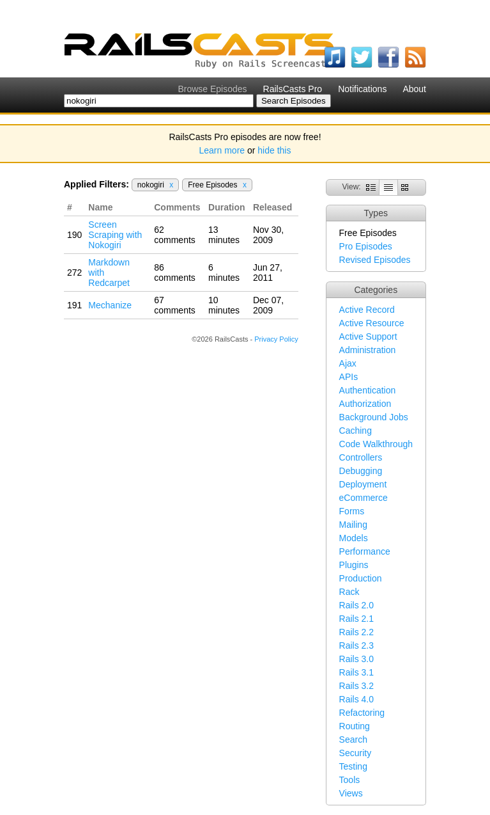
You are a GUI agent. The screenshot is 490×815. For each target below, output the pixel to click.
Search (353, 739)
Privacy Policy (276, 339)
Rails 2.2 (356, 632)
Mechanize (110, 305)
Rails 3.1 (356, 672)
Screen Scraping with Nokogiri (115, 234)
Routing (354, 726)
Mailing (353, 524)
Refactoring (362, 713)
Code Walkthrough (376, 444)
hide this (274, 150)
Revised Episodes (375, 260)
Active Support (368, 336)
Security (355, 753)
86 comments (174, 272)
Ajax (347, 363)
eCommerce (363, 498)
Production (360, 578)
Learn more (222, 150)
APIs (348, 377)
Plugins (354, 565)
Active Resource (371, 323)
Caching (355, 430)
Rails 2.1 (356, 618)
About (414, 89)
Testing (353, 766)
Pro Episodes (365, 246)
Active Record (367, 310)
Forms (352, 511)
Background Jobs (373, 417)
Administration (367, 350)
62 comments (174, 235)
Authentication (367, 390)
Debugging (361, 471)
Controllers (361, 457)
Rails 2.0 (356, 605)
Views (351, 793)
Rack (349, 592)
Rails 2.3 (356, 645)
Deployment (363, 484)
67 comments (174, 305)
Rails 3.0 (356, 659)
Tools (349, 780)
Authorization (365, 404)
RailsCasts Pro (293, 89)
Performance (364, 551)
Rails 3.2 (356, 686)
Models (353, 538)
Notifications (362, 89)
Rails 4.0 (356, 699)
